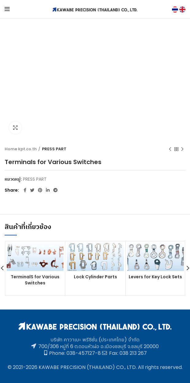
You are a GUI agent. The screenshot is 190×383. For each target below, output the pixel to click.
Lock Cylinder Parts (95, 277)
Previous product (170, 149)
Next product (182, 149)
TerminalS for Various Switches (35, 280)
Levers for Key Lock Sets (155, 277)
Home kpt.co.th (21, 149)
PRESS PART (54, 149)
